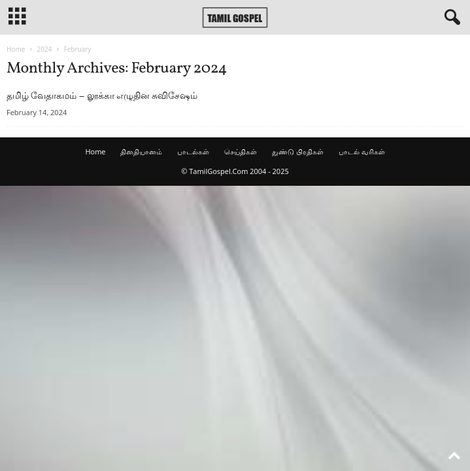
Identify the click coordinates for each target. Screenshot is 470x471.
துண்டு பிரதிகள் (298, 151)
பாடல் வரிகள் (362, 151)
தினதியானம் (141, 151)
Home (16, 49)
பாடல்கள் (193, 151)
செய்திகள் (240, 151)
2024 (44, 49)
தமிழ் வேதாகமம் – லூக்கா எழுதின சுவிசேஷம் (102, 95)
